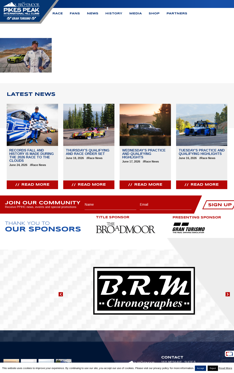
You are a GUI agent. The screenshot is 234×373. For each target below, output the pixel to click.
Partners (176, 13)
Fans (75, 13)
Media (135, 13)
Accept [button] (200, 368)
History (113, 13)
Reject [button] (213, 368)
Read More (225, 368)
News (92, 13)
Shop (154, 13)
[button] (61, 294)
